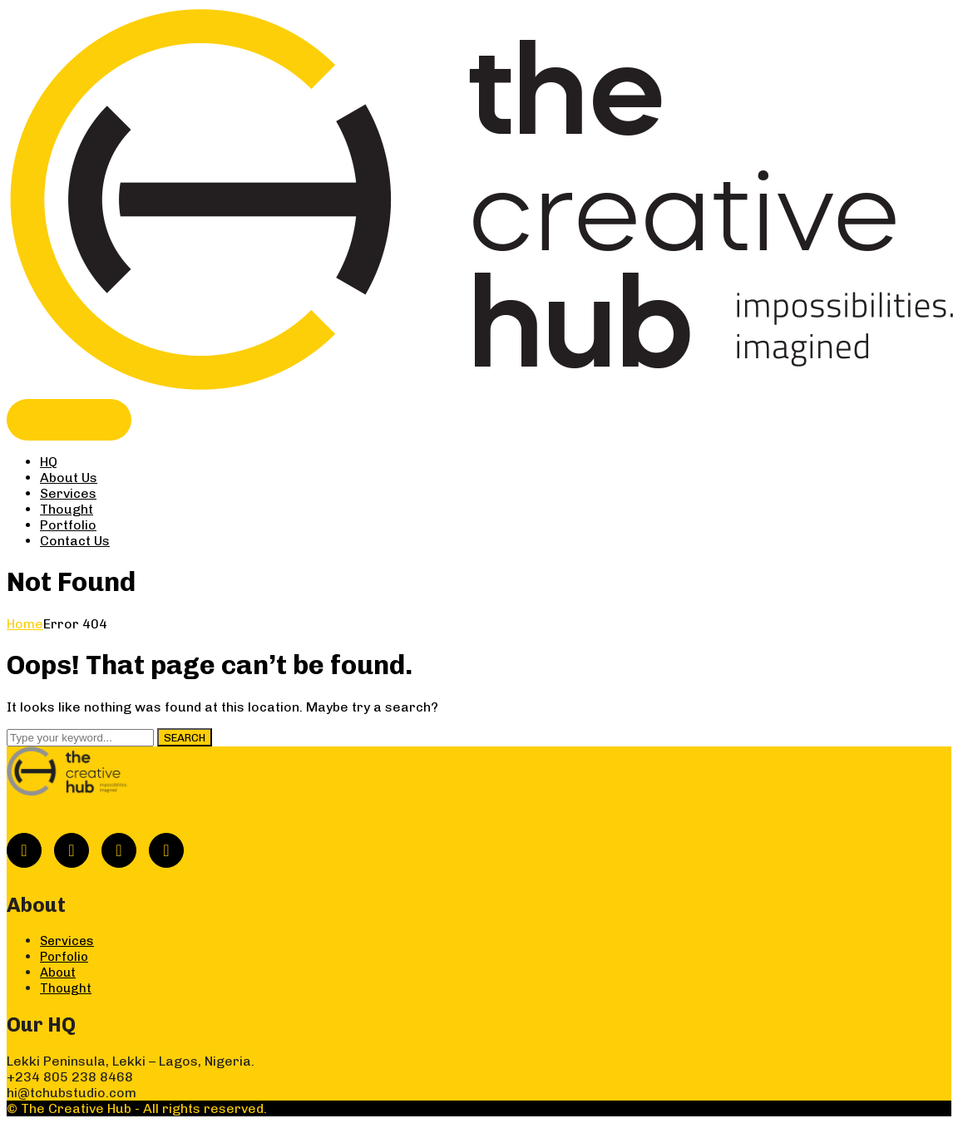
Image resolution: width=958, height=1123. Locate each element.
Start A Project (69, 419)
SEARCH (184, 737)
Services (67, 940)
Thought (65, 988)
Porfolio (64, 956)
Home (25, 624)
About (58, 972)
